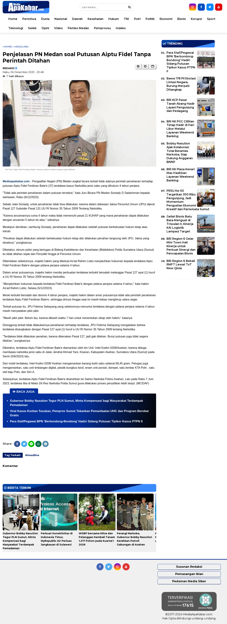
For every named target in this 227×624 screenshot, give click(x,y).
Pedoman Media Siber (189, 581)
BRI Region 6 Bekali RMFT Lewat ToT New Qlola (181, 264)
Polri (137, 19)
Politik (150, 19)
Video (58, 28)
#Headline (32, 455)
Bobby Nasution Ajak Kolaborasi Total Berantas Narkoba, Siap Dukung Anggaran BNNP (180, 153)
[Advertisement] (188, 306)
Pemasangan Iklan (189, 574)
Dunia (45, 19)
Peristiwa (29, 19)
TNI (126, 19)
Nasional (60, 19)
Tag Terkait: (12, 455)
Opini (45, 28)
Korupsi (196, 19)
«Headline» (21, 46)
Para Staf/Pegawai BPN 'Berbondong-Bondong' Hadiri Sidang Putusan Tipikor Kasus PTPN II (76, 421)
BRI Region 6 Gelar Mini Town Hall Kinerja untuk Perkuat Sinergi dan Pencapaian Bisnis (181, 246)
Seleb (32, 28)
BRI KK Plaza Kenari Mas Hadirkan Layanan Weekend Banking (181, 175)
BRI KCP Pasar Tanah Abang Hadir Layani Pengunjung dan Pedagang (181, 105)
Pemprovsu (102, 28)
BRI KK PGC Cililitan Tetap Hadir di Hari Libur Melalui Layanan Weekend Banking (180, 129)
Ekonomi (166, 19)
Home (12, 19)
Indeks (121, 28)
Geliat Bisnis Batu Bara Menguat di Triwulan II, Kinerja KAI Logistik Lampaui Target (180, 224)
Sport (211, 19)
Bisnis (181, 19)
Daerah (77, 19)
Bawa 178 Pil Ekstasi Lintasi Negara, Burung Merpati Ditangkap (181, 84)
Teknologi (15, 28)
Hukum (113, 19)
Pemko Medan (78, 28)
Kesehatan (95, 19)
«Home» (8, 46)
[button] (152, 66)
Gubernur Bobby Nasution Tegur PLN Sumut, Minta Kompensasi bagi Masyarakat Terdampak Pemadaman (20, 541)
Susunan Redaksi (189, 566)
